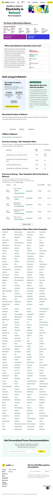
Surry (15, 299)
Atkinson (4, 250)
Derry (28, 386)
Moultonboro (5, 245)
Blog (3, 476)
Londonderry (30, 314)
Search (41, 451)
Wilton (41, 282)
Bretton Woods (18, 234)
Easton (41, 272)
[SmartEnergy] (31, 125)
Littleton (4, 373)
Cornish (16, 272)
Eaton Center (30, 429)
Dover (16, 343)
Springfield (29, 293)
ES (49, 488)
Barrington (5, 311)
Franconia (17, 256)
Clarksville (17, 415)
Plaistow (16, 327)
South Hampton (43, 322)
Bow (15, 264)
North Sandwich (6, 269)
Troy (28, 405)
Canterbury (30, 266)
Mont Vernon (42, 250)
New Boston (5, 248)
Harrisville (41, 290)
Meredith (16, 319)
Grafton (41, 410)
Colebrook (5, 365)
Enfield (29, 327)
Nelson (4, 288)
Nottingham (30, 290)
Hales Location (18, 232)
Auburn (4, 256)
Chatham (29, 357)
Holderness (5, 308)
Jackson (4, 266)
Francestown (30, 256)
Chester (29, 245)
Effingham (29, 421)
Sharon (41, 234)
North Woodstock (32, 381)
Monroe (29, 308)
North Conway (43, 378)
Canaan (16, 359)
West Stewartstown (32, 389)
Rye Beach (5, 232)
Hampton (29, 402)
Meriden (4, 258)
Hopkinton (42, 253)
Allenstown (17, 413)
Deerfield (29, 274)
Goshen (29, 397)
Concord (29, 370)
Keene (16, 383)
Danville (29, 311)
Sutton (4, 234)
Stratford (41, 407)
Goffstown (5, 341)
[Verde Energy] (13, 125)
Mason (41, 261)
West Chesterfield (7, 290)
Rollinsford (30, 272)
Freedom (4, 410)
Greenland (5, 264)
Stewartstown (6, 421)
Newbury (29, 282)
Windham (4, 242)
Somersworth (18, 362)
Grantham (17, 288)
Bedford (29, 237)
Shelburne (42, 301)
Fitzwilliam (42, 402)
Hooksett (41, 343)
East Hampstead (18, 280)
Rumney (16, 370)
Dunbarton (30, 277)
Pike (28, 338)
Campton (29, 365)
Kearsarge (41, 429)
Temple (16, 253)
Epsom (41, 346)
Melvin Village (18, 316)
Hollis (3, 237)
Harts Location (18, 296)
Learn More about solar (12, 106)
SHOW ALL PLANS (26, 224)
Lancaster (29, 316)
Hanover (41, 256)
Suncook (4, 383)
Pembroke (17, 367)
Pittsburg (16, 418)
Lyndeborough (31, 258)
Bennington (42, 413)
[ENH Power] (22, 125)
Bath (3, 322)
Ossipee (16, 386)
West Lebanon (31, 362)
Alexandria (5, 378)
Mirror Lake (17, 245)
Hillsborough (5, 375)
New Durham (18, 391)
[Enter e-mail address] (36, 471)
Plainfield (41, 274)
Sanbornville (17, 341)
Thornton (17, 324)
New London (5, 240)
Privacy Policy (34, 494)
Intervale (4, 335)
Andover (4, 296)
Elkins (15, 258)
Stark (15, 405)
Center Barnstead (7, 386)
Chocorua (17, 373)
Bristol (41, 405)
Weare (41, 335)
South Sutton (42, 349)
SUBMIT (47, 471)
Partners (4, 486)
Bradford (4, 327)
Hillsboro (16, 349)
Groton (4, 429)
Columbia (17, 285)
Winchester (30, 413)
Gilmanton (17, 330)
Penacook (17, 293)
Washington (17, 399)
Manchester (5, 351)
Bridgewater (30, 280)
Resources (5, 480)
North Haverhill (43, 365)
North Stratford (31, 418)
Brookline (29, 242)
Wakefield (41, 314)
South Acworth (43, 394)
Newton (4, 299)
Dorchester (5, 397)
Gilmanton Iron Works (6, 305)
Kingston (16, 290)
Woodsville (17, 338)
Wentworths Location (20, 423)
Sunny (4, 469)
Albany (4, 418)
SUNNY (13, 2)
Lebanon (41, 389)
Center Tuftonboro (7, 301)
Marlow (4, 413)
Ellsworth (29, 343)
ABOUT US (23, 2)
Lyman (4, 381)
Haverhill (16, 261)
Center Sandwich (19, 242)
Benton (4, 407)
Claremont (5, 394)
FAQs (18, 2)
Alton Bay (42, 316)
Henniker (41, 269)
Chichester (42, 293)
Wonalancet (42, 288)
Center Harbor (43, 264)
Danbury (29, 394)
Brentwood (30, 264)
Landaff (16, 311)
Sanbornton (17, 301)
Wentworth (5, 391)
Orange (41, 327)
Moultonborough (19, 277)
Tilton (16, 397)
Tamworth (29, 375)
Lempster (17, 402)
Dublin (16, 240)
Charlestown (5, 415)
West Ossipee (43, 386)
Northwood (17, 351)
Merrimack (42, 296)
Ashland (16, 394)
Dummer (16, 389)
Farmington (30, 373)
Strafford (4, 330)
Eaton (3, 426)
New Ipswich (30, 288)
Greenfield (29, 296)
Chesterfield (5, 277)
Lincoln (41, 421)
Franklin (41, 338)
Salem (28, 341)
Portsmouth (42, 375)
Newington (30, 234)
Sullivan (29, 351)
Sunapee (4, 261)
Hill (15, 354)
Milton (16, 375)
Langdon (4, 359)
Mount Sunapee (31, 423)
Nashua (29, 367)
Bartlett (41, 373)
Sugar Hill (29, 240)
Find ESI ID (5, 478)
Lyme (40, 248)
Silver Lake (42, 280)
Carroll (4, 370)
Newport (4, 362)
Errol (3, 423)
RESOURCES (35, 2)
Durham (4, 253)
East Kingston (30, 261)
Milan (28, 378)
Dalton (4, 402)
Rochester (29, 410)
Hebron (4, 282)
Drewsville (42, 423)
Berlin (15, 381)
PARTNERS (42, 2)
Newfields (17, 237)
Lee (28, 322)
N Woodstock (18, 429)
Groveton (29, 304)
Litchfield (41, 277)
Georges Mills (18, 426)
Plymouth (42, 367)
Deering (41, 370)
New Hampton (18, 346)
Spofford (4, 272)
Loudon (16, 308)
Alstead (29, 354)
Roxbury (29, 335)
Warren (4, 405)
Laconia (4, 389)
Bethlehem (17, 365)
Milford (4, 346)
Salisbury (29, 285)
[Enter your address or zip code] (22, 451)
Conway (4, 354)
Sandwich (29, 269)
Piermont (29, 319)
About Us (4, 474)
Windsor (16, 410)
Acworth (4, 343)
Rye (40, 258)
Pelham (16, 274)
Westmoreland (18, 266)
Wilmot (29, 248)
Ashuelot (4, 314)
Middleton (42, 399)
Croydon (4, 316)
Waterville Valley (31, 399)
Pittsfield (29, 301)
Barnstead (29, 330)
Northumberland (43, 415)
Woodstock (30, 391)
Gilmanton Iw (5, 333)
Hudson (41, 341)
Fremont (41, 330)
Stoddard (16, 421)
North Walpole (18, 314)
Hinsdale (41, 418)
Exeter (41, 354)
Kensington (42, 237)
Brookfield (5, 324)
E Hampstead (30, 426)
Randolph (4, 280)
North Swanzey (18, 407)
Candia (41, 304)
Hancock (29, 250)
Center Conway (43, 383)
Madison (4, 357)
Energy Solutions (4, 483)
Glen (3, 293)
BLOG (29, 2)
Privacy (11, 471)
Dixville (41, 426)
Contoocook (5, 274)
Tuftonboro (17, 269)
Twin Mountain (6, 349)
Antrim (41, 359)
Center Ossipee (31, 383)
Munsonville (42, 391)
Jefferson (17, 304)
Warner (41, 351)
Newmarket (17, 357)
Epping (29, 359)
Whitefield (17, 378)
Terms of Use (12, 469)
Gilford (29, 349)
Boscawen (5, 367)
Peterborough (43, 299)
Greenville (42, 357)
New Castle (42, 232)
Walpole (16, 250)
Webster (16, 335)
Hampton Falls (31, 232)
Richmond (29, 333)
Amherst (16, 248)
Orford (4, 285)
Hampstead (30, 299)
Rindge (41, 285)
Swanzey (29, 324)
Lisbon (41, 319)
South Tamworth (43, 324)
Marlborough (5, 319)
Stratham (41, 245)
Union (16, 333)
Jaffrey (29, 346)
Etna (40, 240)
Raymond (41, 397)
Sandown (16, 322)
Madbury (41, 242)
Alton (15, 282)
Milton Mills (42, 333)
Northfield (5, 338)
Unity (28, 415)
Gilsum (41, 362)
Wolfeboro (42, 266)
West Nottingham (44, 308)
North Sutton (42, 311)
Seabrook (41, 381)
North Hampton (31, 253)
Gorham (29, 407)
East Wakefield (6, 399)
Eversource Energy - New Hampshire (12, 137)
